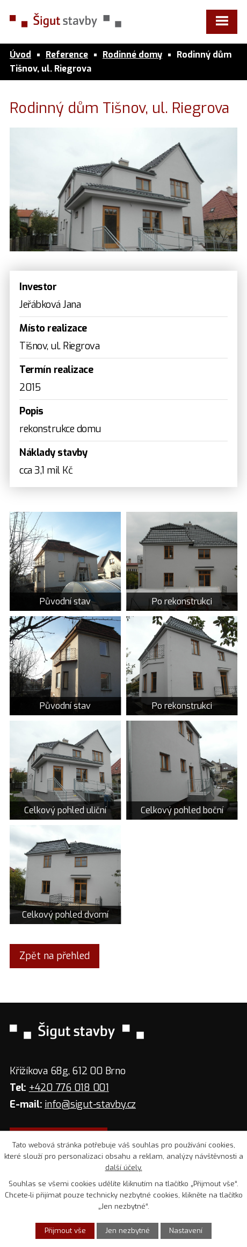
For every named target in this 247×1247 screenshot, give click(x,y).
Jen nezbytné (127, 1230)
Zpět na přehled (54, 955)
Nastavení (185, 1230)
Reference (67, 54)
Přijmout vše (65, 1230)
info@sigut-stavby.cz (90, 1104)
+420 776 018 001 (69, 1087)
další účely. (123, 1167)
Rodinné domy (132, 54)
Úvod (20, 54)
